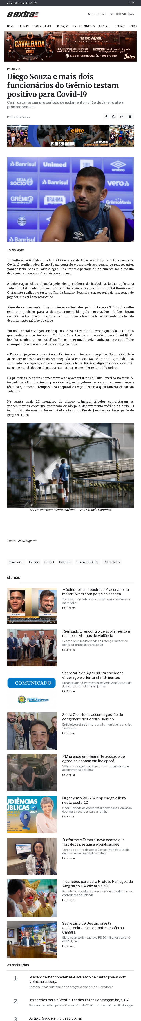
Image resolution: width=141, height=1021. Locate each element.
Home (10, 26)
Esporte (104, 26)
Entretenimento (84, 26)
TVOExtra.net (42, 26)
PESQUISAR (96, 14)
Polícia (133, 26)
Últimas (24, 26)
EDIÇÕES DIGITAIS (122, 14)
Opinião (119, 26)
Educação (62, 26)
